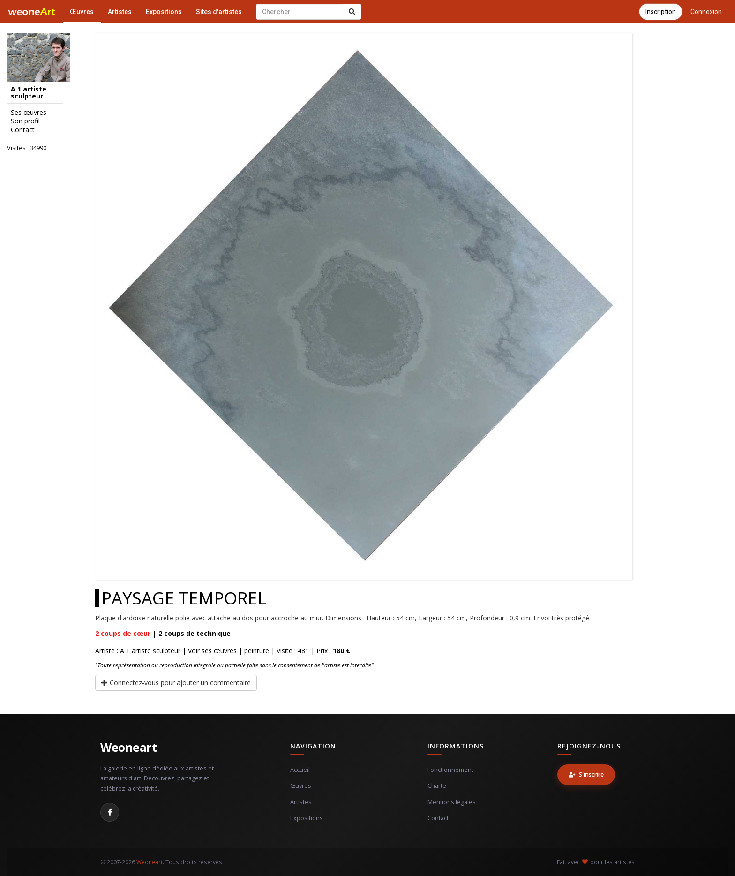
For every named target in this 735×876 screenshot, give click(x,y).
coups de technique (194, 633)
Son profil (25, 121)
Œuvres (82, 11)
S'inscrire (586, 774)
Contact (23, 130)
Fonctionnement (450, 770)
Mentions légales (452, 802)
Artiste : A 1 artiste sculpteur (137, 650)
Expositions (164, 11)
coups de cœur (122, 633)
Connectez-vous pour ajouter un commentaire (176, 682)
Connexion (706, 11)
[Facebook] (109, 812)
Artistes (120, 11)
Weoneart (128, 747)
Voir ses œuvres (212, 650)
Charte (437, 786)
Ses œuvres (28, 112)
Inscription (660, 11)
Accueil (300, 770)
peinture (256, 650)
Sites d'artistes (219, 11)
